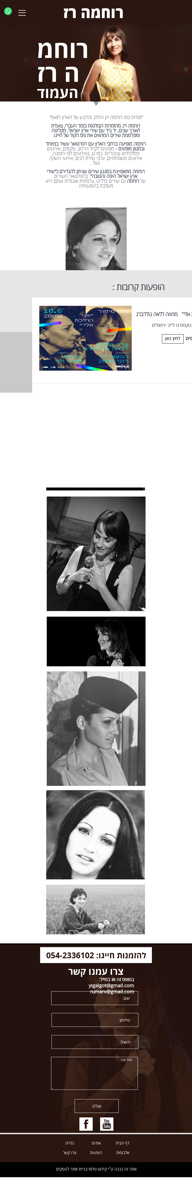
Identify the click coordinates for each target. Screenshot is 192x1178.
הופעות (96, 1152)
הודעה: (94, 1073)
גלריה (69, 1143)
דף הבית (122, 1143)
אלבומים (122, 1152)
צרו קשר (69, 1152)
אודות (96, 1143)
